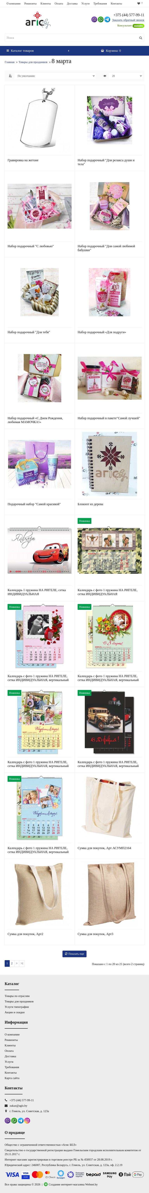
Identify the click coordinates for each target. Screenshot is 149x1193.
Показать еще (74, 953)
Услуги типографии (17, 1006)
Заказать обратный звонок (128, 20)
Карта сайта (12, 1078)
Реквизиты (30, 3)
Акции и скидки (15, 1012)
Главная (9, 62)
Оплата (59, 3)
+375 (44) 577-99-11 (128, 15)
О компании (13, 3)
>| (22, 963)
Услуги (85, 3)
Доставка (72, 3)
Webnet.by (91, 1184)
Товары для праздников (33, 62)
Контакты (116, 3)
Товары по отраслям (17, 996)
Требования (100, 3)
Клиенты (46, 3)
